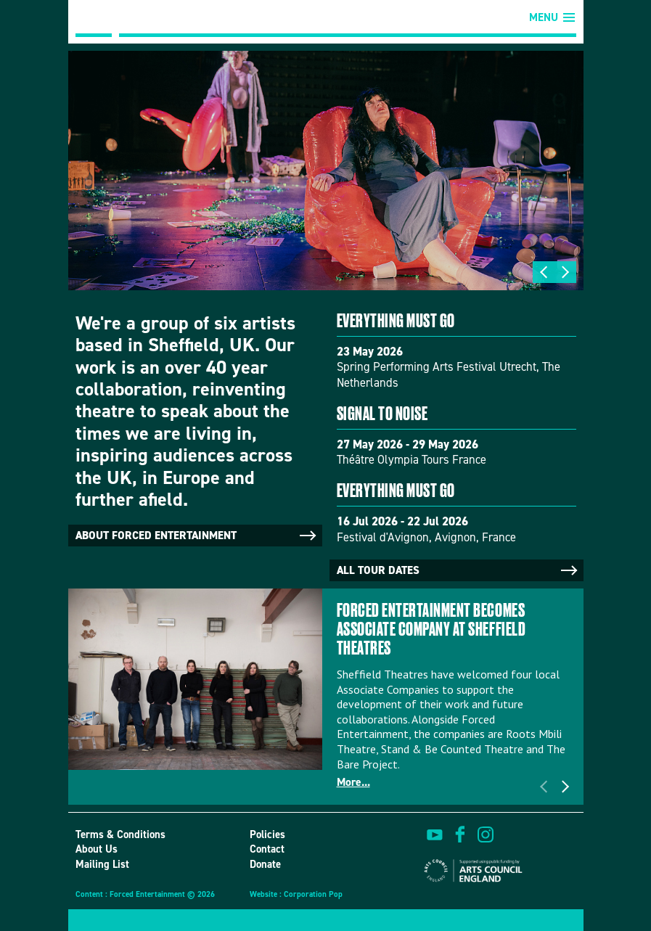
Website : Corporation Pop (296, 894)
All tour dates (458, 570)
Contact (267, 849)
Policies (267, 834)
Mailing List (102, 864)
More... (353, 781)
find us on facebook (460, 834)
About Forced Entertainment (197, 535)
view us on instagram (485, 834)
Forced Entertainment (93, 18)
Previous (543, 272)
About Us (96, 849)
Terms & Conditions (120, 834)
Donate (265, 864)
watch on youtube (435, 834)
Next (565, 272)
